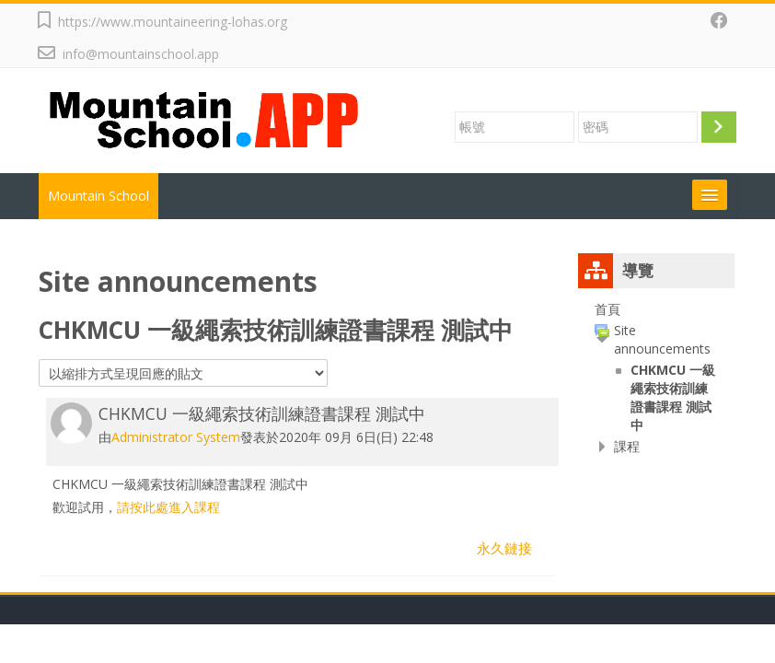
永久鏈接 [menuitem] (504, 548)
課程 (627, 446)
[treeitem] (656, 309)
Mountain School (98, 195)
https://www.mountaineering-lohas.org (172, 21)
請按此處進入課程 (168, 507)
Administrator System (175, 437)
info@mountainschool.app (141, 54)
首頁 (607, 309)
